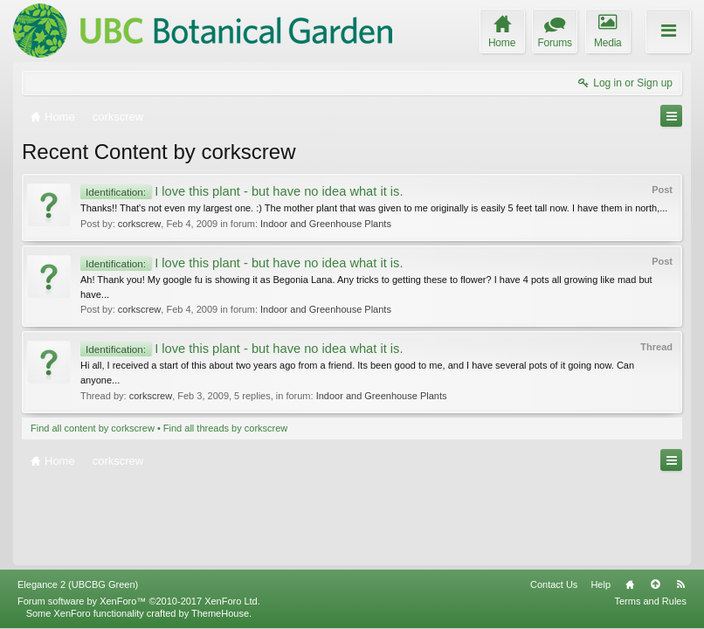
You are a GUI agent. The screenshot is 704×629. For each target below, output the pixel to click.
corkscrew (140, 223)
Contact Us (553, 584)
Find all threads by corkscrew (225, 428)
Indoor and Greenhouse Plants (325, 223)
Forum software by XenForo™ (138, 601)
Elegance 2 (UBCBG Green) (77, 584)
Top (655, 584)
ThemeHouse (220, 613)
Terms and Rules (650, 601)
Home (630, 584)
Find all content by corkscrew (93, 428)
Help (600, 584)
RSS (680, 584)
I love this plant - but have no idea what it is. (241, 191)
